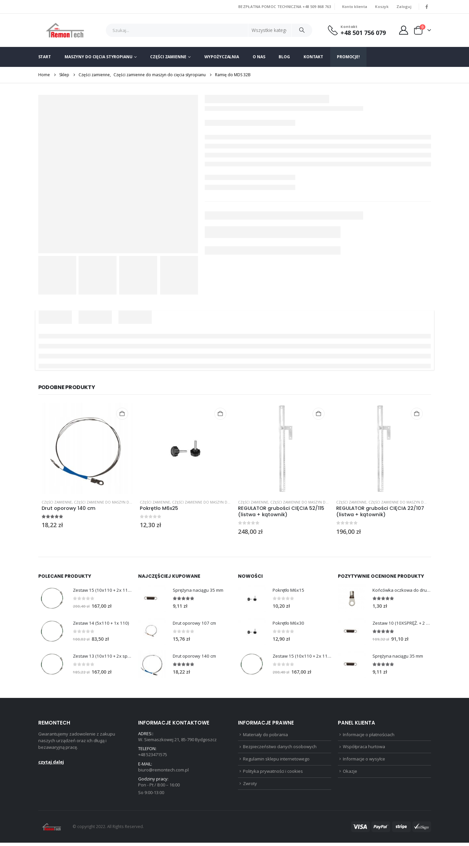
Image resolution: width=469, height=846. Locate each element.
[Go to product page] (87, 448)
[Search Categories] (270, 30)
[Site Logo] (65, 30)
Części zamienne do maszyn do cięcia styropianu (120, 502)
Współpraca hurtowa (364, 748)
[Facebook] (426, 6)
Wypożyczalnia (221, 57)
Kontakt (313, 57)
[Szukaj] (302, 30)
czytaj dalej (51, 762)
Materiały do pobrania (265, 736)
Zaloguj (403, 6)
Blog (284, 57)
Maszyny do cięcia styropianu (98, 57)
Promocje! (348, 57)
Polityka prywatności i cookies (273, 774)
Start (44, 57)
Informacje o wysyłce (364, 761)
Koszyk (381, 6)
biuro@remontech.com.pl (163, 772)
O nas (259, 57)
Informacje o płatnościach (368, 736)
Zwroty (250, 787)
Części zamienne (168, 57)
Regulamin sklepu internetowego (276, 761)
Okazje (350, 774)
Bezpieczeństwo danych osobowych (280, 748)
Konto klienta (354, 6)
